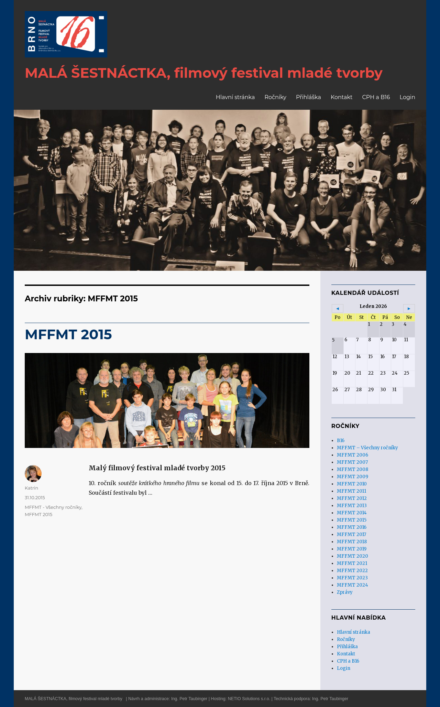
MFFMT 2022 (352, 571)
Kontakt (342, 97)
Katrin (31, 488)
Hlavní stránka (235, 97)
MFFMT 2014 (352, 513)
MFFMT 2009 (352, 477)
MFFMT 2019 (351, 549)
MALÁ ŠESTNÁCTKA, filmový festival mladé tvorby (73, 698)
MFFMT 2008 (352, 469)
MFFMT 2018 (352, 542)
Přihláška (308, 97)
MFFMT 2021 (352, 563)
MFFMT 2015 (68, 334)
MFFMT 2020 (352, 556)
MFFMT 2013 (352, 505)
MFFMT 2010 (352, 484)
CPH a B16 (376, 97)
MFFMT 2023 (352, 578)
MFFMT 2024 (352, 585)
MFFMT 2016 (351, 527)
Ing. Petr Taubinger (189, 698)
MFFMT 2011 (351, 491)
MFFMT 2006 (352, 455)
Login (407, 97)
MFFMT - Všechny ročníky (53, 507)
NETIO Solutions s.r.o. (249, 698)
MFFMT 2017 (351, 534)
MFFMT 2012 (352, 498)
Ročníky (275, 97)
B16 (340, 440)
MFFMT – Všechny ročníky (367, 448)
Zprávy (345, 592)
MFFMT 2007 (352, 462)
